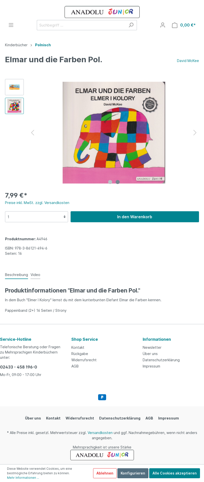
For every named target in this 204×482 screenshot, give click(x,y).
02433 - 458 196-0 (18, 367)
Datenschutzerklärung (161, 360)
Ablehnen (104, 473)
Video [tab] (35, 274)
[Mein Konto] (163, 25)
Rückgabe (79, 354)
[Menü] (11, 25)
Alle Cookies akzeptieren (174, 473)
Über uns (150, 354)
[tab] (16, 274)
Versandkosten (100, 432)
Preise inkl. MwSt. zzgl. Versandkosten (37, 202)
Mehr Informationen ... (23, 478)
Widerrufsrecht (84, 360)
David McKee (188, 60)
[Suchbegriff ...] (81, 25)
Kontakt (77, 347)
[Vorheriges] (32, 132)
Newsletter (152, 347)
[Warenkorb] (184, 25)
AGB (75, 366)
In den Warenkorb (134, 216)
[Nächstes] (195, 132)
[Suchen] (131, 25)
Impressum (151, 366)
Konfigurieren (133, 473)
